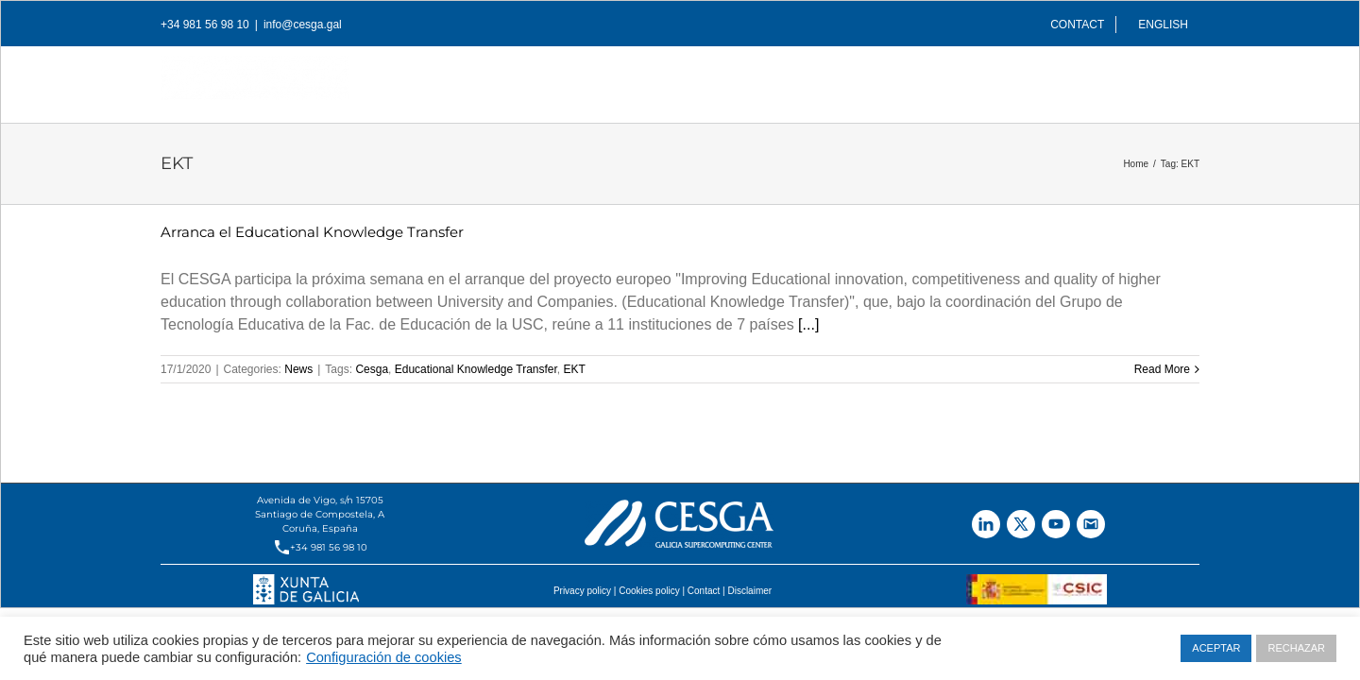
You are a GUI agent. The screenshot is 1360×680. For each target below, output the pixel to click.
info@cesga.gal (303, 24)
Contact (704, 591)
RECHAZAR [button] (1296, 648)
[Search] (1192, 79)
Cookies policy (649, 591)
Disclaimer (749, 591)
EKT (575, 369)
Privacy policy (582, 591)
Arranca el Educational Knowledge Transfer (312, 232)
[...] (808, 324)
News (298, 369)
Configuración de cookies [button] (384, 657)
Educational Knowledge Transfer (476, 369)
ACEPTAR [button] (1216, 648)
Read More (1162, 369)
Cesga (371, 369)
